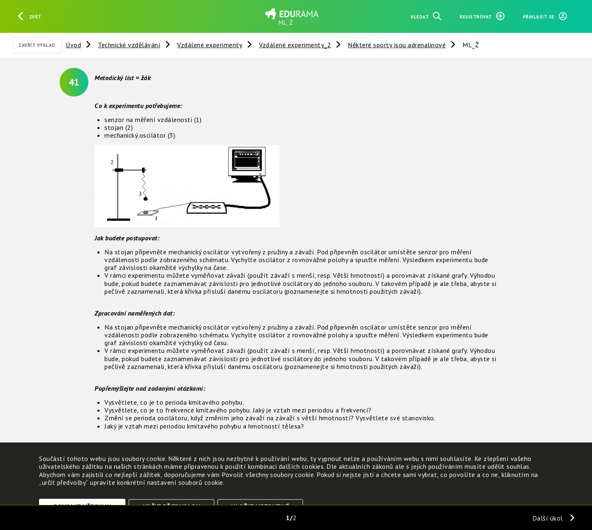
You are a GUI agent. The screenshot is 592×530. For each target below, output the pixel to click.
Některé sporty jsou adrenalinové (397, 45)
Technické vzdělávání (129, 45)
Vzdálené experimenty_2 (295, 45)
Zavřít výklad (37, 45)
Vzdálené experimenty (209, 45)
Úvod (73, 45)
